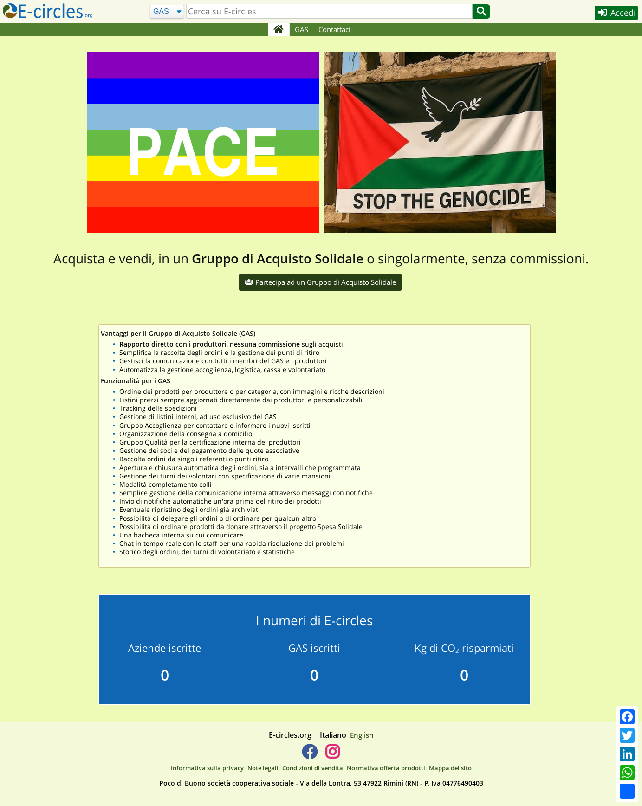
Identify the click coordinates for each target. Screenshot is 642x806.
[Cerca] (166, 12)
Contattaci (334, 29)
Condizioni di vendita (312, 768)
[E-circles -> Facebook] (309, 755)
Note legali (263, 768)
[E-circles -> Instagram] (333, 755)
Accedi (615, 13)
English (362, 735)
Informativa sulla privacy (207, 768)
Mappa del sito (450, 768)
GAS (301, 29)
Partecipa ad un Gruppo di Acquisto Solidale (320, 282)
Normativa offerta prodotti (386, 768)
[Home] (279, 29)
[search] (329, 11)
